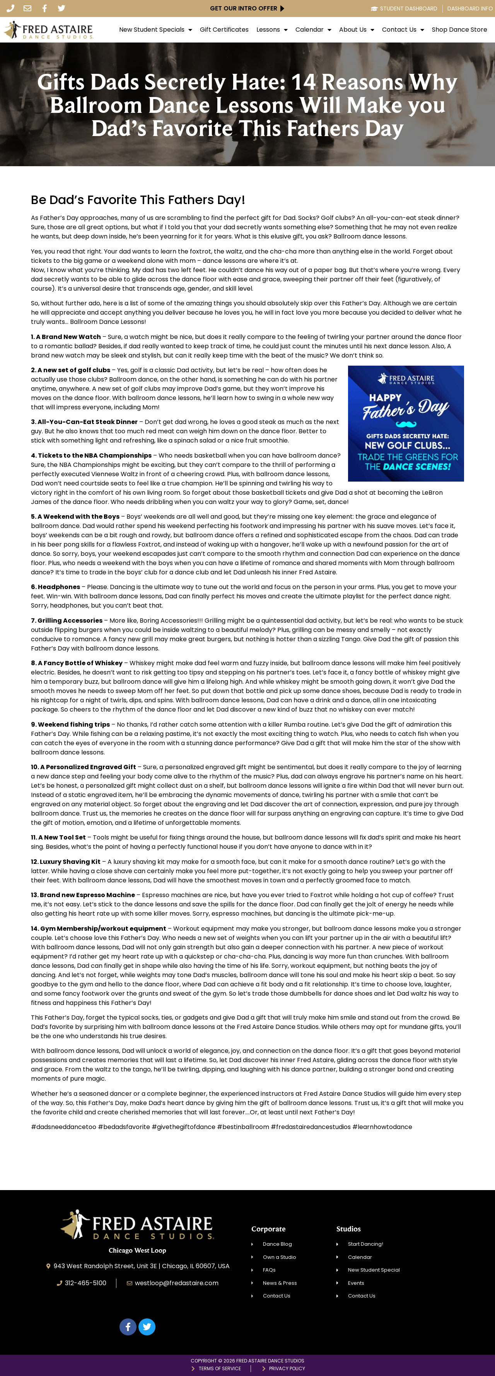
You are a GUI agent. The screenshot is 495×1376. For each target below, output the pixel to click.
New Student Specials (155, 30)
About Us (356, 30)
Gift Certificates (224, 30)
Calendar (313, 30)
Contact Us (403, 30)
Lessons (272, 30)
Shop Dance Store (459, 30)
